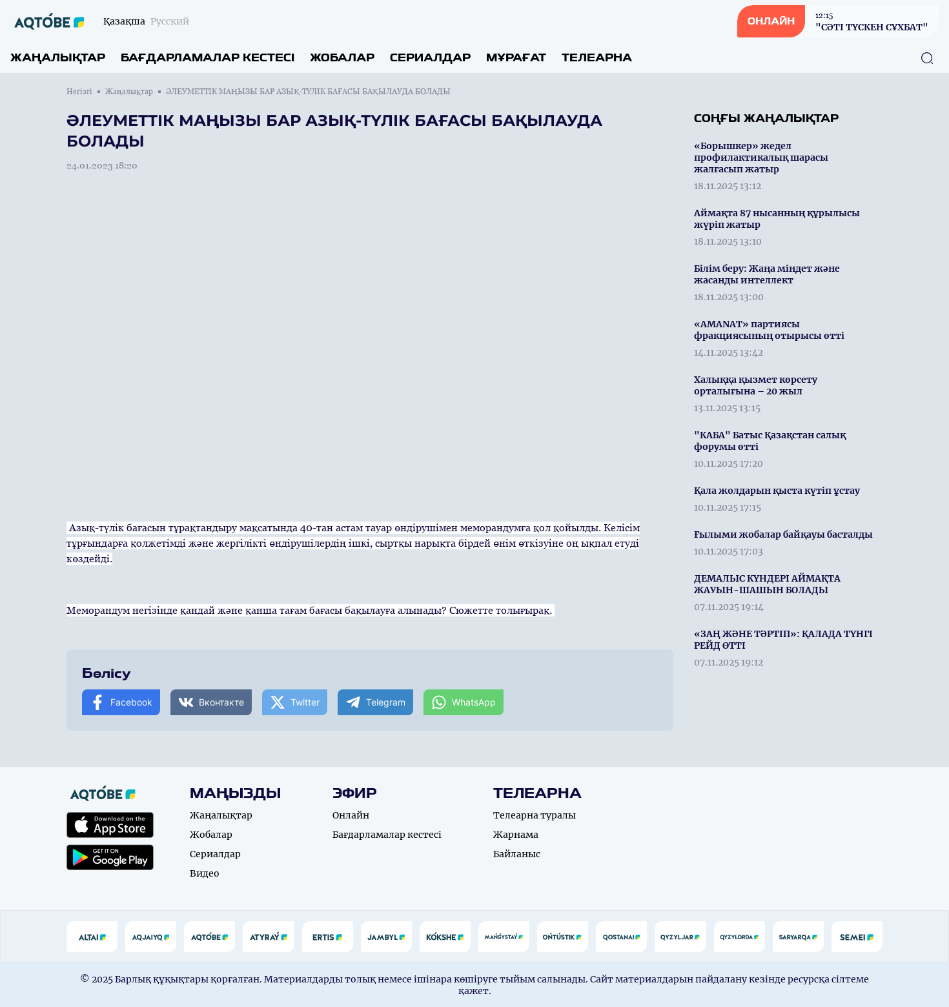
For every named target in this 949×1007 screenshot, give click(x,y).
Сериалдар (430, 58)
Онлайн (350, 815)
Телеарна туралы (534, 815)
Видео (204, 873)
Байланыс (516, 854)
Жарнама (515, 834)
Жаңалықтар (57, 58)
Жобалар (342, 58)
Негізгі (79, 91)
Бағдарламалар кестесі (207, 58)
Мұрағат (516, 58)
